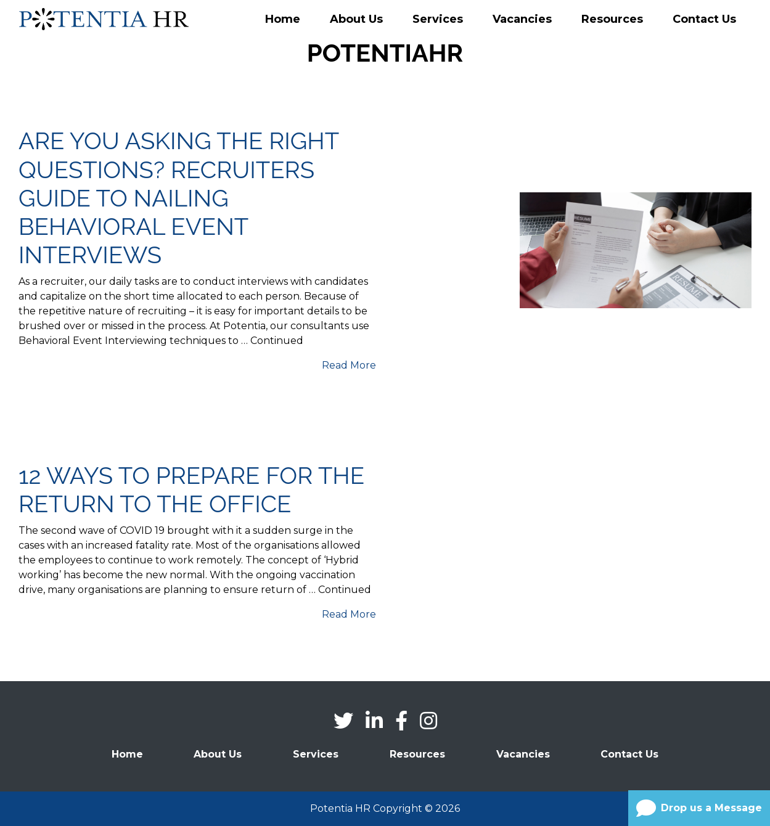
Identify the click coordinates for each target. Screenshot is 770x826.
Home (282, 19)
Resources (612, 19)
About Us (356, 19)
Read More (349, 365)
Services (437, 19)
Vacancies (522, 19)
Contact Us (704, 19)
